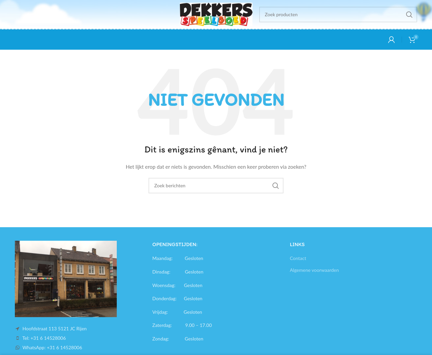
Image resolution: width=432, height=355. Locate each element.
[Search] (338, 14)
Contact (298, 258)
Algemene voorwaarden (314, 270)
